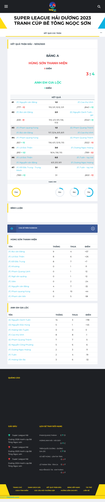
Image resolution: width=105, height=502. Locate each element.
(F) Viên (12, 281)
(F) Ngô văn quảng (17, 276)
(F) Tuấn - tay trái (85, 157)
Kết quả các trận (52, 32)
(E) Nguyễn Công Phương (20, 344)
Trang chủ (17, 487)
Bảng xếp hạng (73, 487)
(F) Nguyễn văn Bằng (27, 102)
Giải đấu (12, 426)
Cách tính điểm (21, 490)
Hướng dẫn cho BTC (69, 490)
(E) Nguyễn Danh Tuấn (19, 320)
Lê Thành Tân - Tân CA (48, 465)
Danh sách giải (34, 487)
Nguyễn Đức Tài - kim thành (51, 470)
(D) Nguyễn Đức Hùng (19, 325)
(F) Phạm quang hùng (27, 127)
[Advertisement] (52, 403)
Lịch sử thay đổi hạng (50, 426)
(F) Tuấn (12, 354)
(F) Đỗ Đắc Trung (16, 261)
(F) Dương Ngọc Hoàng (82, 147)
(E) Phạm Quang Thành (81, 127)
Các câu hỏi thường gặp (44, 490)
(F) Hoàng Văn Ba (16, 359)
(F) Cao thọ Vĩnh (85, 102)
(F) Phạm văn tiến (17, 296)
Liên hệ (86, 490)
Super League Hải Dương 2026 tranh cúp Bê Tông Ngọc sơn (20, 438)
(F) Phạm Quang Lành (19, 271)
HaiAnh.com (13, 497)
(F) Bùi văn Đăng (25, 112)
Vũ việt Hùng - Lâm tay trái (50, 456)
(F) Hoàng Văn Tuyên (18, 330)
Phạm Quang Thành (48, 435)
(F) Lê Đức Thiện (24, 147)
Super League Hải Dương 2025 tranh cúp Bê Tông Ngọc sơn (20, 450)
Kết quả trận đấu (54, 487)
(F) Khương (13, 266)
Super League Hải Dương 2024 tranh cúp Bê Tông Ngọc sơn (20, 462)
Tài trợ (89, 487)
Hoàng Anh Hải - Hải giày (50, 440)
